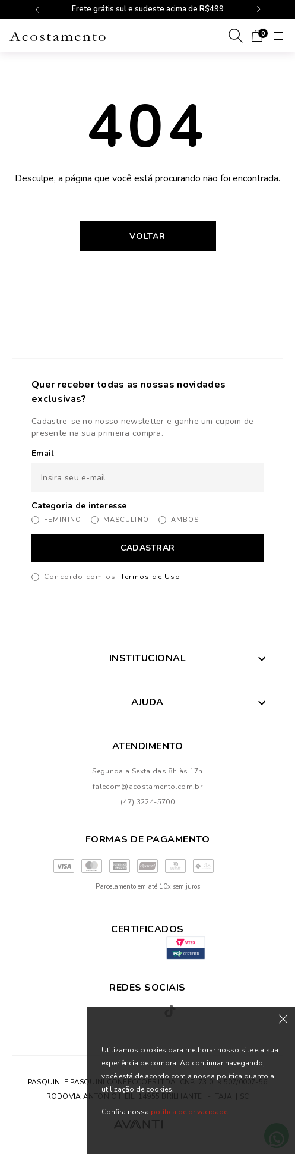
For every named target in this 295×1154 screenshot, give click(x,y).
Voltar (147, 236)
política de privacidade (189, 1112)
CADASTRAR (147, 548)
